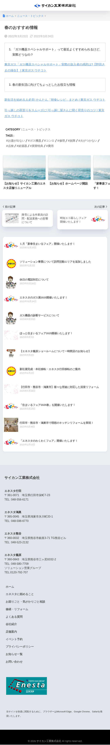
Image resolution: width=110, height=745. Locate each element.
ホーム (10, 586)
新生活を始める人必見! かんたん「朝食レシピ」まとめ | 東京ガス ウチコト (54, 99)
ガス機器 (35, 140)
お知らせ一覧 (14, 654)
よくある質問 (14, 616)
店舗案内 (11, 631)
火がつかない (88, 140)
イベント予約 (14, 639)
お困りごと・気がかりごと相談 (25, 601)
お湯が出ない (16, 140)
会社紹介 (11, 624)
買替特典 (37, 145)
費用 (51, 145)
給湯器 (23, 145)
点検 (11, 145)
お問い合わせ (14, 662)
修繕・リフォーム (17, 609)
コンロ (50, 140)
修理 (62, 140)
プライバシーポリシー (20, 646)
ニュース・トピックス (36, 129)
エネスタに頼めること (20, 593)
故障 (72, 140)
